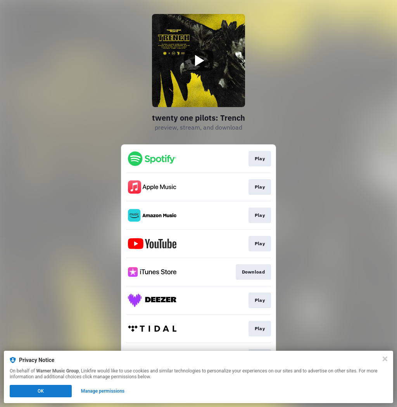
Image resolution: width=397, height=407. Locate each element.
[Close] (385, 359)
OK (41, 391)
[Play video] (198, 60)
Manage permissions (103, 391)
